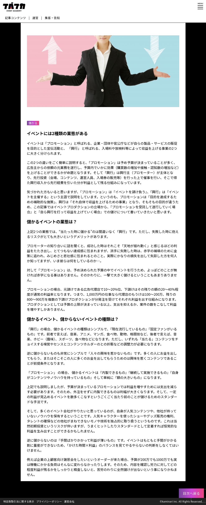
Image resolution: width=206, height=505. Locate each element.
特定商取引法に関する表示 (18, 501)
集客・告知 (52, 18)
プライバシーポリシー (49, 501)
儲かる (33, 123)
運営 (35, 18)
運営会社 (69, 501)
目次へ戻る (191, 493)
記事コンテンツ (15, 18)
